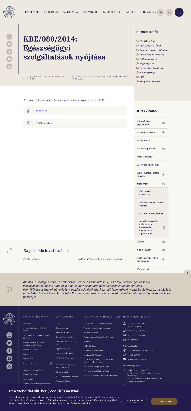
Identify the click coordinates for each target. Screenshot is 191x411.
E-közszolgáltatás (146, 148)
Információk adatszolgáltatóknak (36, 383)
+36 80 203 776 (133, 355)
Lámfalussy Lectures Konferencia (147, 259)
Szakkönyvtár (144, 250)
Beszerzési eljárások (64, 353)
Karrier (140, 242)
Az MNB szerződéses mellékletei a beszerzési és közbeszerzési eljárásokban (149, 227)
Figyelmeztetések (63, 381)
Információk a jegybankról (144, 123)
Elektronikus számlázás (145, 193)
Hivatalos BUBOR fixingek (94, 350)
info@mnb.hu (132, 340)
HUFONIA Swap (90, 346)
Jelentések (27, 323)
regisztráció (68, 100)
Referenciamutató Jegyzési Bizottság (99, 337)
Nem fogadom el (135, 401)
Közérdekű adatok (146, 132)
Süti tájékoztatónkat (80, 403)
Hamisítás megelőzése (65, 332)
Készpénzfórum (62, 328)
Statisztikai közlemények (33, 370)
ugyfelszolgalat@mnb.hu (137, 359)
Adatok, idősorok (30, 375)
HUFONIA (87, 341)
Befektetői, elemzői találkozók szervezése (101, 375)
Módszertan (28, 379)
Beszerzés (142, 184)
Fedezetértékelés (91, 332)
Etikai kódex (28, 358)
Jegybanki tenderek (63, 349)
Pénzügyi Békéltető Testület (67, 376)
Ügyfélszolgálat (62, 372)
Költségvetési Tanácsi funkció (148, 174)
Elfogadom (164, 401)
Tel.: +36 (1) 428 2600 (136, 331)
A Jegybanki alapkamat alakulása (97, 328)
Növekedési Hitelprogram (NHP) (96, 366)
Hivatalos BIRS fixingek (93, 355)
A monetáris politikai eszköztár (97, 371)
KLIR (57, 323)
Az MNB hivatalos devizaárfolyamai (98, 323)
